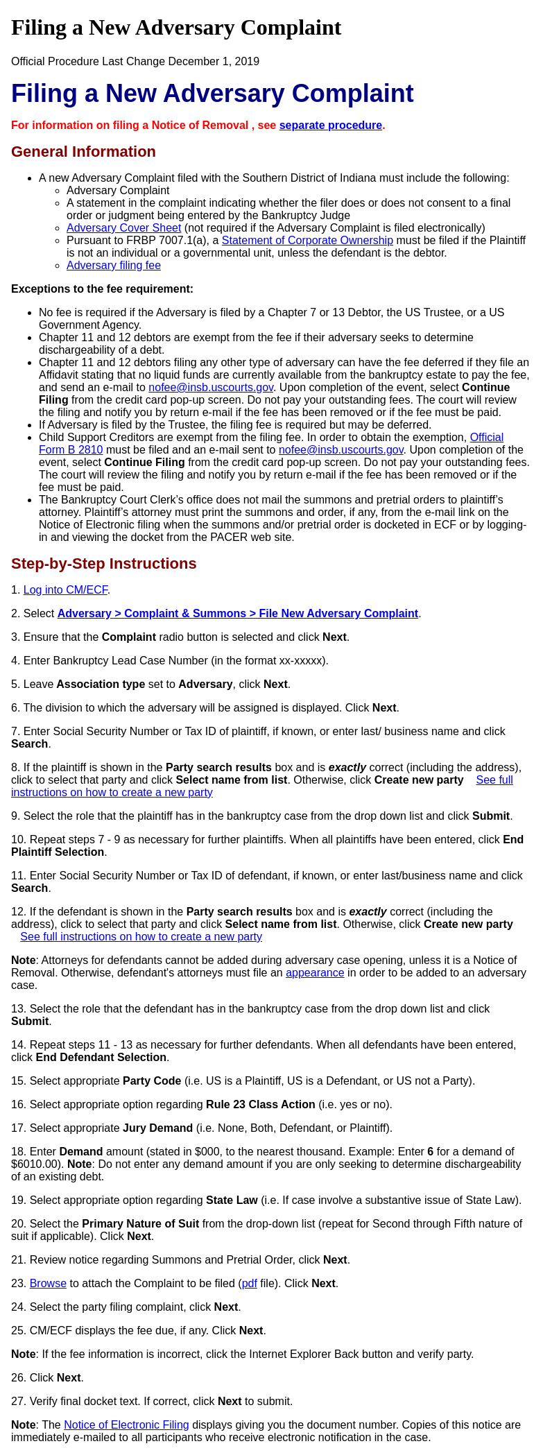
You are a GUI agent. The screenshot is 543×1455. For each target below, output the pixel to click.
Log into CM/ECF (65, 590)
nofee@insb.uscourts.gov (210, 387)
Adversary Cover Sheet (124, 228)
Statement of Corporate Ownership (307, 240)
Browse (48, 1283)
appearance (315, 973)
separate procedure (331, 125)
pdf (249, 1283)
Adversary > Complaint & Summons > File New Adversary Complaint (238, 613)
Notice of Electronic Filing (126, 1425)
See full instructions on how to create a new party (141, 936)
